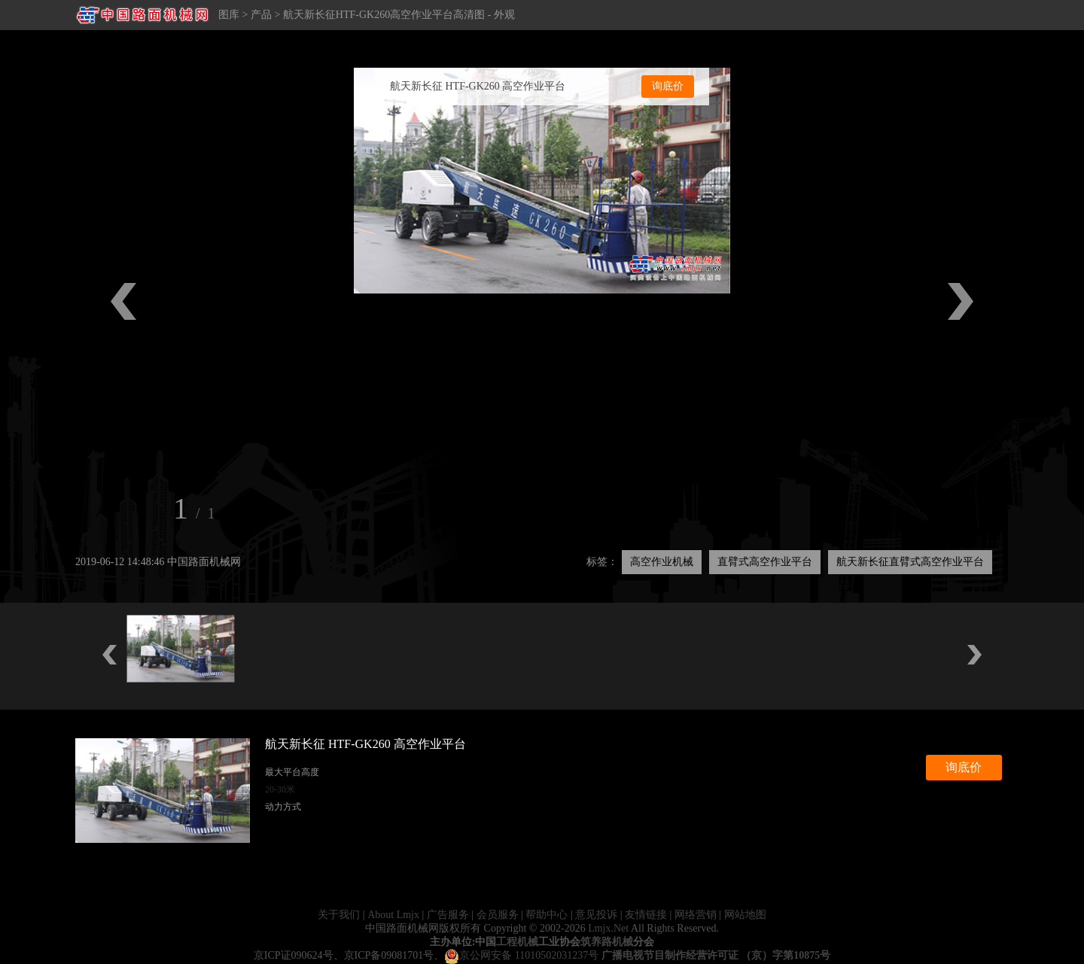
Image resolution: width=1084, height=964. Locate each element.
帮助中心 (546, 914)
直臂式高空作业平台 (764, 561)
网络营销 (695, 914)
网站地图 (745, 914)
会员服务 (498, 914)
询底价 (668, 86)
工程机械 (517, 941)
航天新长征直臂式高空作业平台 (910, 561)
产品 (261, 14)
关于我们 (339, 914)
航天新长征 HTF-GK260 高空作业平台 (477, 86)
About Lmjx (393, 914)
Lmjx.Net (608, 928)
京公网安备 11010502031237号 (521, 955)
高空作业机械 (661, 561)
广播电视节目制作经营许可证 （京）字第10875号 (716, 955)
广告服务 (448, 914)
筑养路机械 (606, 941)
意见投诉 (596, 914)
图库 (228, 14)
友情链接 (646, 914)
